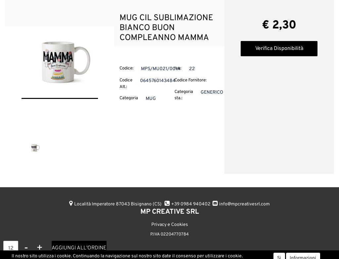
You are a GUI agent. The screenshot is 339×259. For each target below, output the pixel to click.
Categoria (129, 98)
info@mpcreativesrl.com (244, 204)
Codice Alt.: (126, 84)
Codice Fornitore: (190, 80)
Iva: (177, 68)
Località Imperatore (118, 204)
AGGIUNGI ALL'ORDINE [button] (79, 248)
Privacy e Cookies (169, 225)
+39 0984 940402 (191, 204)
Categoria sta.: (183, 95)
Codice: (126, 68)
